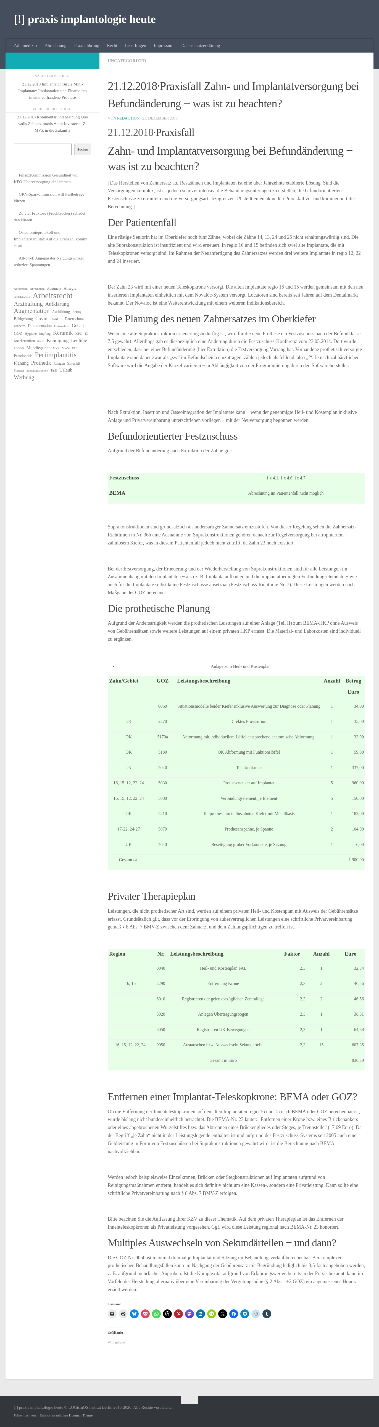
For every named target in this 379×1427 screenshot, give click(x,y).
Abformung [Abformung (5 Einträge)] (21, 288)
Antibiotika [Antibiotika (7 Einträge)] (22, 297)
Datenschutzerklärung (200, 45)
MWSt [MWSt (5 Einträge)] (66, 348)
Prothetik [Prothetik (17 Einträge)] (41, 363)
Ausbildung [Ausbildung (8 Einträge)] (61, 312)
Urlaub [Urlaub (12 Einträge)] (65, 370)
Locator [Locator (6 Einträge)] (19, 348)
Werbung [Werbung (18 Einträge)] (24, 377)
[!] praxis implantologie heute (85, 19)
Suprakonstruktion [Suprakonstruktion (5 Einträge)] (37, 370)
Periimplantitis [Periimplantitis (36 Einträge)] (56, 355)
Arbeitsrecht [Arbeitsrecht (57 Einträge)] (53, 295)
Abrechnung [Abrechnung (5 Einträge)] (37, 288)
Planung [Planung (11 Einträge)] (21, 363)
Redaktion (128, 118)
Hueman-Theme (81, 1415)
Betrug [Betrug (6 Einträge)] (76, 312)
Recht (112, 45)
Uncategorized (127, 60)
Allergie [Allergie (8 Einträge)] (70, 288)
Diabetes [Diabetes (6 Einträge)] (19, 326)
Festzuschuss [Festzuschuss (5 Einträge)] (62, 326)
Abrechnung (55, 45)
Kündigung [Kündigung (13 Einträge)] (58, 340)
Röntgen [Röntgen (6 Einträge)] (59, 363)
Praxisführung (86, 45)
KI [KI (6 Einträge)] (86, 334)
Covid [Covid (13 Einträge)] (41, 318)
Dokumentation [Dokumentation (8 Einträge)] (40, 326)
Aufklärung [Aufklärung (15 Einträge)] (57, 304)
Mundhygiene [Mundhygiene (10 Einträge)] (39, 347)
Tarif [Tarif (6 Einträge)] (54, 370)
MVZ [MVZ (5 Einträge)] (56, 348)
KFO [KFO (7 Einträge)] (79, 333)
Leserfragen (135, 45)
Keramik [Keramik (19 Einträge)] (63, 333)
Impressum (163, 45)
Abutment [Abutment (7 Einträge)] (54, 288)
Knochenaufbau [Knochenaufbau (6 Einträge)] (24, 341)
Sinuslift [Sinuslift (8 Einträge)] (73, 363)
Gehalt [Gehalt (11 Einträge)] (78, 325)
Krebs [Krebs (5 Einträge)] (40, 341)
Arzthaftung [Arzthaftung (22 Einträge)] (28, 303)
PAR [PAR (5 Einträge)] (75, 348)
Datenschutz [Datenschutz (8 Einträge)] (74, 319)
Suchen (82, 149)
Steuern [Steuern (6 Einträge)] (19, 370)
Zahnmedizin (25, 45)
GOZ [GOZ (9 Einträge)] (18, 333)
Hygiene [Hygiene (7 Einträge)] (31, 333)
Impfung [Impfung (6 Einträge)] (45, 334)
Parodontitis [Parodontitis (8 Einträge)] (23, 356)
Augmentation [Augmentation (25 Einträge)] (32, 311)
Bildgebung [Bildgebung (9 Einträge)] (23, 318)
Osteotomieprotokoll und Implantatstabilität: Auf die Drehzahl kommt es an (51, 239)
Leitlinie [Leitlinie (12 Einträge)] (79, 340)
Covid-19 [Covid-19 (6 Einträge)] (56, 319)
